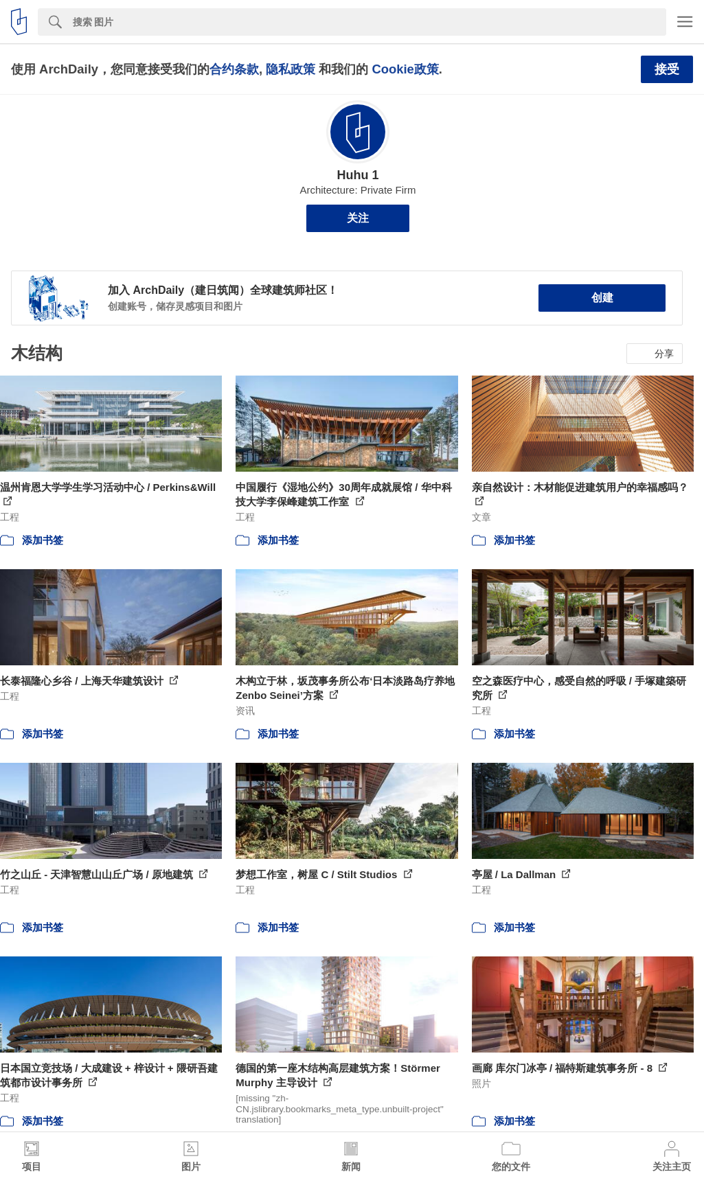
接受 (667, 69)
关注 (358, 218)
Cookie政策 (405, 69)
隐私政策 (290, 69)
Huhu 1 (358, 175)
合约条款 (234, 69)
